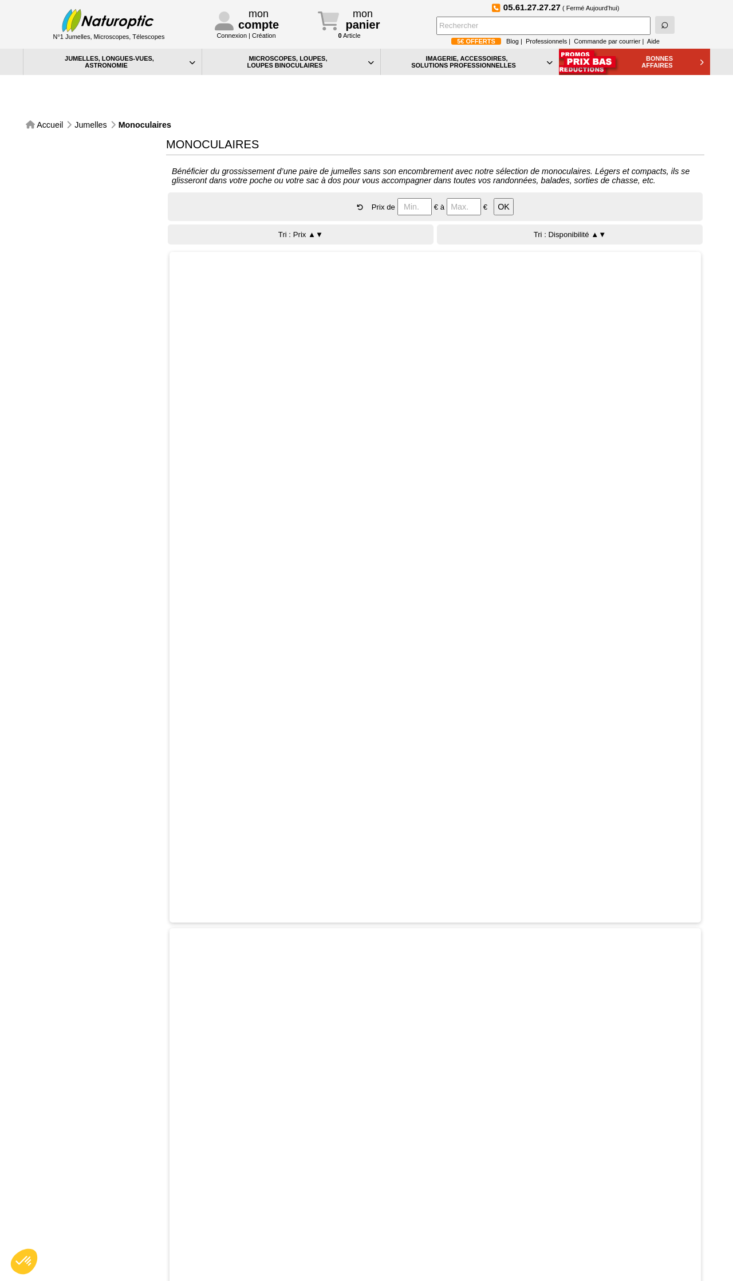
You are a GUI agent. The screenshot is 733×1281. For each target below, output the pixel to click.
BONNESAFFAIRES (672, 62)
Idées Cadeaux (403, 1240)
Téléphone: (251, 1180)
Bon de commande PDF (418, 1228)
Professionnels (546, 41)
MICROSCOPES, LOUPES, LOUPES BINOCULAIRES (310, 62)
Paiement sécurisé (66, 1120)
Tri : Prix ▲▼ (300, 203)
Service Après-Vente (238, 1120)
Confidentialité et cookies (420, 1192)
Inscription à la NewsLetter (324, 1120)
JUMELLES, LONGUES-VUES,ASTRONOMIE (130, 62)
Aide (653, 41)
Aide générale (401, 1180)
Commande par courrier (607, 41)
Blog (512, 41)
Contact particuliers (238, 1192)
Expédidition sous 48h (151, 1120)
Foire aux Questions (667, 1120)
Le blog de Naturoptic (409, 1120)
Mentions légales (234, 1251)
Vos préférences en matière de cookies (443, 1204)
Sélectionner (294, 278)
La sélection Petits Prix (416, 1252)
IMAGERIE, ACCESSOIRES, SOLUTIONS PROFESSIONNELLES (482, 62)
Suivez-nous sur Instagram (495, 1120)
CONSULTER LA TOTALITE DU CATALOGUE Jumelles (362, 1031)
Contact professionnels (244, 1204)
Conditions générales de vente (257, 1239)
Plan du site (397, 1216)
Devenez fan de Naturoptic (581, 1120)
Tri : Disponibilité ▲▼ (570, 203)
